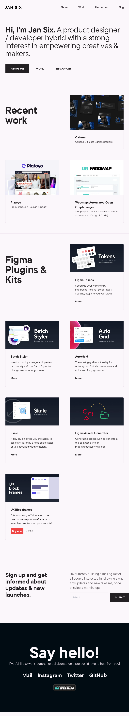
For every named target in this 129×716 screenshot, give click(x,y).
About (64, 7)
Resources (101, 7)
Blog (121, 7)
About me (17, 68)
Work (81, 7)
